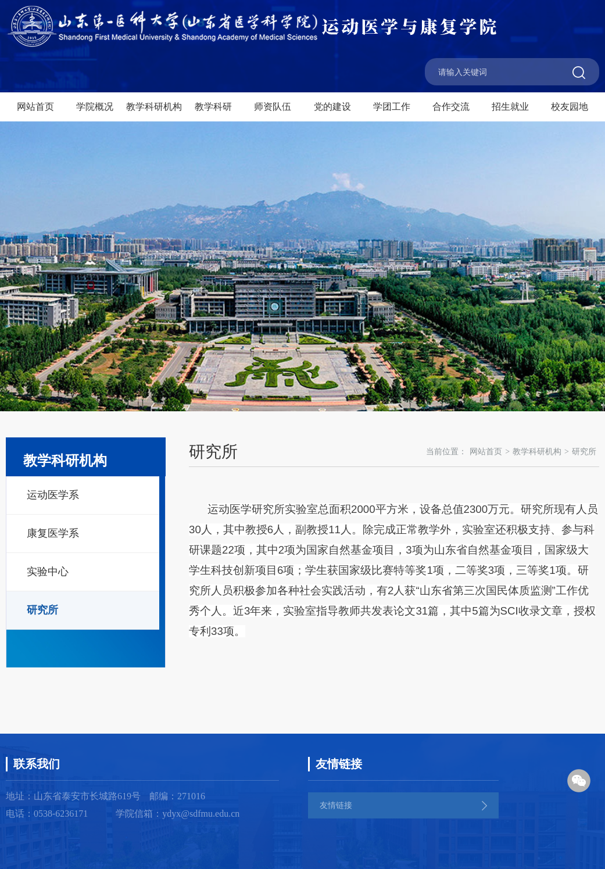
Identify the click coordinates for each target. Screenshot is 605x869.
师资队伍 (272, 107)
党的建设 (332, 107)
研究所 (42, 610)
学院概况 (94, 107)
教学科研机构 (154, 107)
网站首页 (35, 107)
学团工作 (391, 107)
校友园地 (569, 107)
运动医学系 (53, 495)
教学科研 (213, 107)
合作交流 (451, 107)
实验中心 (48, 571)
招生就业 (510, 107)
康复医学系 (53, 533)
